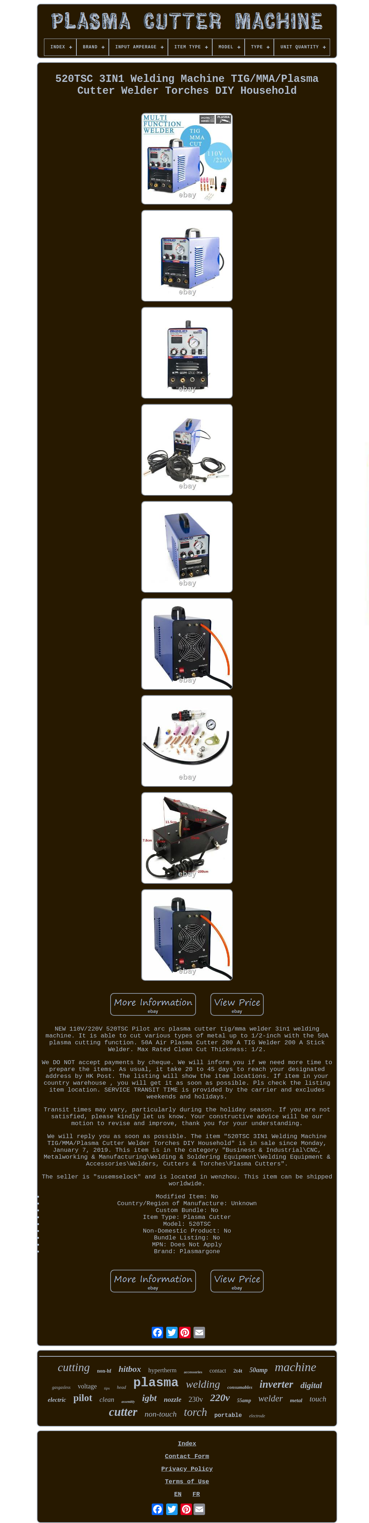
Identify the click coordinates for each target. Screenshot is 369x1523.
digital (311, 1385)
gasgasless (61, 1387)
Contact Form (187, 1456)
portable (228, 1415)
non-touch (161, 1413)
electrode (257, 1415)
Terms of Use (187, 1481)
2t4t (237, 1371)
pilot (82, 1397)
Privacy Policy (187, 1469)
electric (57, 1399)
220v (220, 1397)
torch (195, 1412)
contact (217, 1371)
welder (270, 1398)
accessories (193, 1372)
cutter (123, 1411)
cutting (74, 1367)
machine (295, 1367)
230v (195, 1399)
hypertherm (162, 1370)
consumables (239, 1387)
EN (177, 1494)
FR (196, 1494)
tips (107, 1388)
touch (318, 1399)
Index (187, 1443)
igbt (149, 1398)
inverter (276, 1384)
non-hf (104, 1371)
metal (296, 1400)
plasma (156, 1383)
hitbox (130, 1369)
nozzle (173, 1399)
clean (106, 1399)
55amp (244, 1400)
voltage (87, 1386)
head (121, 1387)
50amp (258, 1370)
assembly (128, 1402)
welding (203, 1384)
